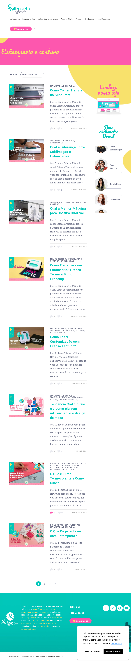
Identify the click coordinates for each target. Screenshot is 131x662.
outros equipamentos (40, 621)
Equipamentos (72, 525)
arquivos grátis (42, 627)
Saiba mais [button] (116, 643)
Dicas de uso (74, 329)
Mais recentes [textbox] (29, 74)
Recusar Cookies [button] (93, 651)
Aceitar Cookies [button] (113, 651)
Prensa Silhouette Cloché (64, 464)
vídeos (24, 618)
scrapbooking (49, 610)
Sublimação (56, 143)
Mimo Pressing (58, 259)
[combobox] (32, 74)
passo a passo (57, 332)
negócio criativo (68, 400)
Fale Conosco (76, 613)
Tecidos (80, 331)
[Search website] (35, 29)
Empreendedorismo (60, 398)
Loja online (82, 621)
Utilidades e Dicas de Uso (63, 467)
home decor (44, 612)
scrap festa (37, 610)
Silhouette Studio (28, 629)
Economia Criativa (60, 202)
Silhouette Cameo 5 (69, 465)
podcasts (32, 618)
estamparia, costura (29, 612)
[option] (109, 148)
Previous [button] (108, 222)
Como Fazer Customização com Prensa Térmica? (65, 341)
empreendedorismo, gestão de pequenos (38, 624)
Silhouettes (57, 618)
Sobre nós (74, 607)
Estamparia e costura (62, 86)
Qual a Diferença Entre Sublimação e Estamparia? (67, 151)
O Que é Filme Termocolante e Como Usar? (67, 478)
